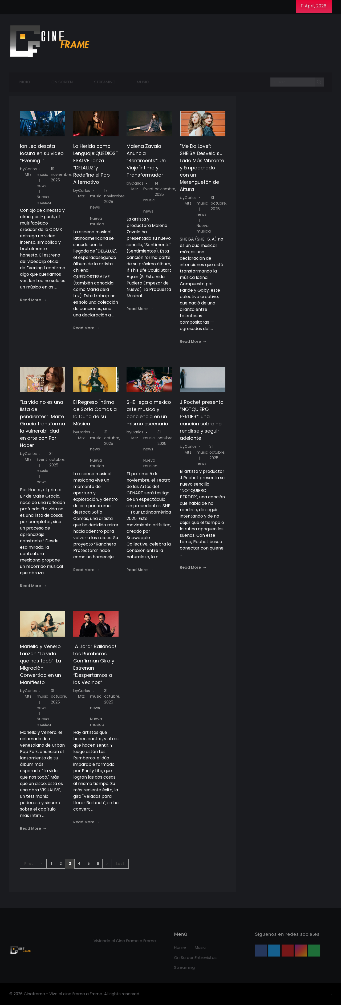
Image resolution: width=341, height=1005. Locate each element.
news (42, 185)
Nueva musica (44, 199)
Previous (41, 864)
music (42, 174)
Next (107, 864)
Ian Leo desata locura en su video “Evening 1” (42, 153)
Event (148, 189)
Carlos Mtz (31, 171)
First (28, 863)
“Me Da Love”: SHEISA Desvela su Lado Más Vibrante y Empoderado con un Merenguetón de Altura (202, 168)
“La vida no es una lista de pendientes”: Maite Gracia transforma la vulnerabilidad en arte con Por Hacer (42, 424)
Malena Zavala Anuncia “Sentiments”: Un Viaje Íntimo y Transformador (146, 160)
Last (120, 863)
